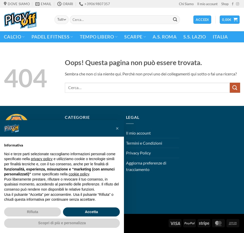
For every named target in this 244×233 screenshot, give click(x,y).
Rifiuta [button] (32, 212)
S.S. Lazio (194, 37)
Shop (225, 4)
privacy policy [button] (42, 159)
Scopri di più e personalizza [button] (62, 223)
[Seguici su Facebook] (232, 4)
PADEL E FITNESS (52, 37)
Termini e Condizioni (144, 143)
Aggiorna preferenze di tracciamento (146, 166)
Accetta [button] (91, 212)
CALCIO (14, 37)
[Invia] (175, 19)
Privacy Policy (138, 152)
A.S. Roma (165, 37)
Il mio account (207, 4)
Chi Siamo (186, 4)
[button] (230, 19)
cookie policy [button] (79, 174)
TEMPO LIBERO (99, 37)
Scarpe (135, 37)
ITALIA (220, 37)
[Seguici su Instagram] (237, 4)
